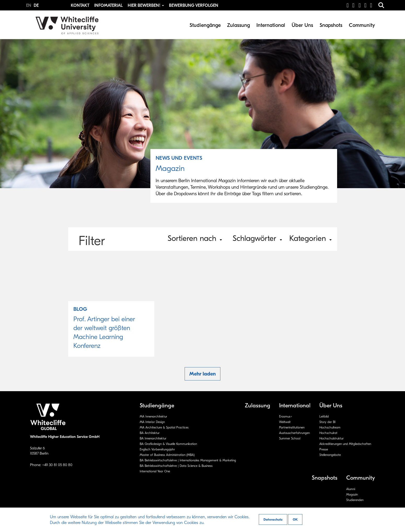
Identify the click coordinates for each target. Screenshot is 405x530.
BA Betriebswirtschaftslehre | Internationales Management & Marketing (188, 460)
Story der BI (327, 422)
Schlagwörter (257, 238)
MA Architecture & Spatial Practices (164, 427)
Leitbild (324, 416)
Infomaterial (108, 5)
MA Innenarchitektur (153, 416)
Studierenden (354, 500)
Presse (323, 449)
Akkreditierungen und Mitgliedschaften (345, 444)
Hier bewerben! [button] (146, 5)
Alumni (350, 489)
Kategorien (310, 238)
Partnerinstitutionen (291, 427)
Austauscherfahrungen (294, 433)
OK (295, 519)
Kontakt (80, 5)
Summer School (289, 438)
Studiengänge (205, 25)
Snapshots (331, 25)
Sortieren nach (195, 238)
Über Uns (302, 25)
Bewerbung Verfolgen (193, 5)
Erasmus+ (285, 416)
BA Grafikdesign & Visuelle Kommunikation (168, 444)
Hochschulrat (328, 433)
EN (29, 5)
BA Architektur (150, 433)
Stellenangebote (330, 455)
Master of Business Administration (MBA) (167, 455)
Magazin (352, 494)
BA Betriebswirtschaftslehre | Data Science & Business (176, 466)
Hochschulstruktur (331, 438)
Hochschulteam (330, 427)
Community (362, 25)
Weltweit (285, 422)
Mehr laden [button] (202, 374)
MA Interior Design (152, 422)
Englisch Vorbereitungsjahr (157, 449)
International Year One (155, 471)
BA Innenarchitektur (153, 438)
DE (36, 5)
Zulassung (238, 25)
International (270, 25)
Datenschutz (273, 519)
